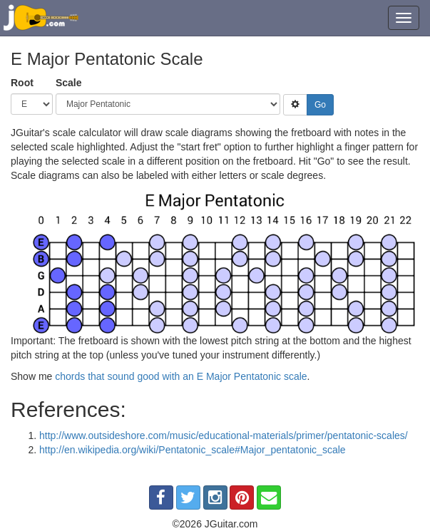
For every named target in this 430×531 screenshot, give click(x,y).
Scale (69, 82)
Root (22, 82)
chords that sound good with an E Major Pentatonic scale (181, 376)
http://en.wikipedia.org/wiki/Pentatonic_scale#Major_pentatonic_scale (192, 449)
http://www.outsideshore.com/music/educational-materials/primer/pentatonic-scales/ (223, 435)
